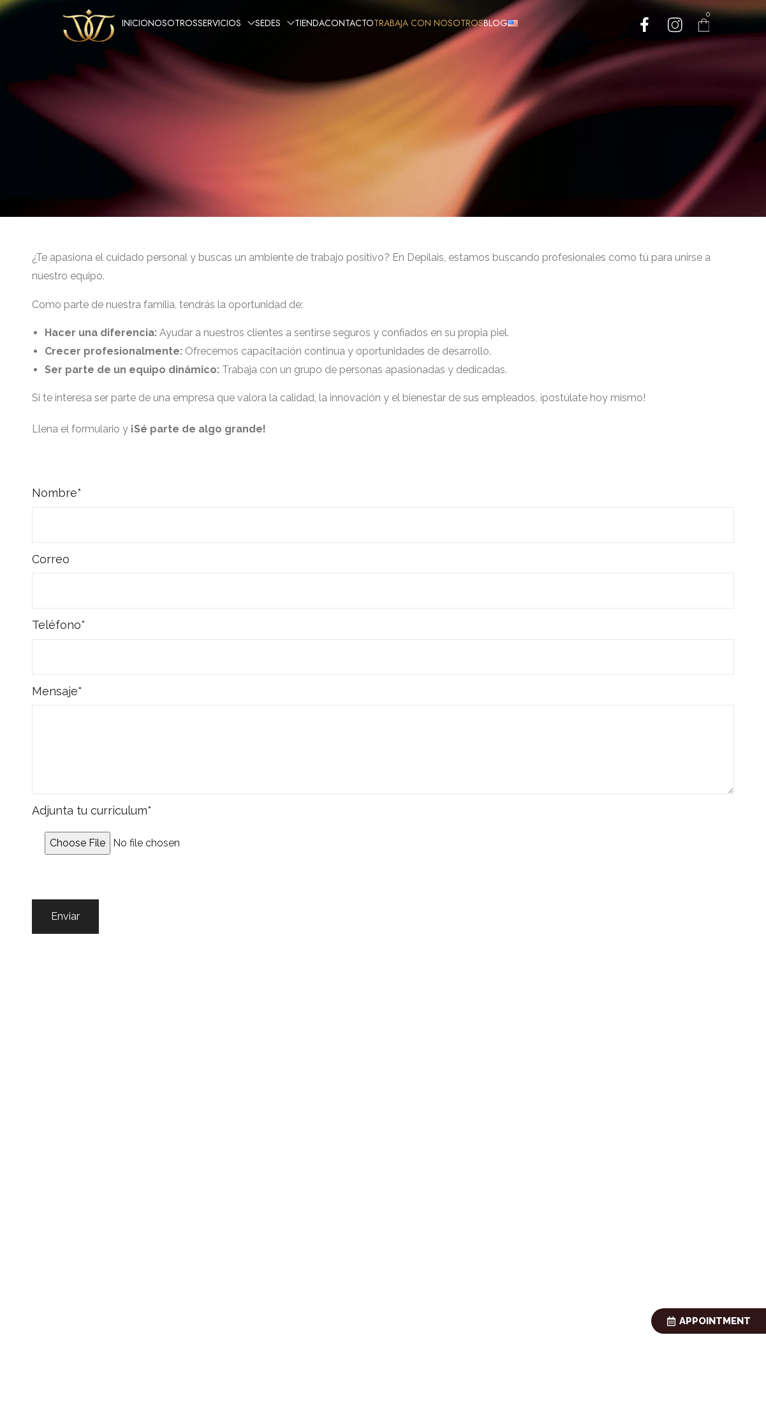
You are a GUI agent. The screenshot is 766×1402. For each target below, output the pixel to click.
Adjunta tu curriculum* (383, 833)
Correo (383, 580)
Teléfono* (383, 646)
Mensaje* (383, 739)
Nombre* (383, 514)
